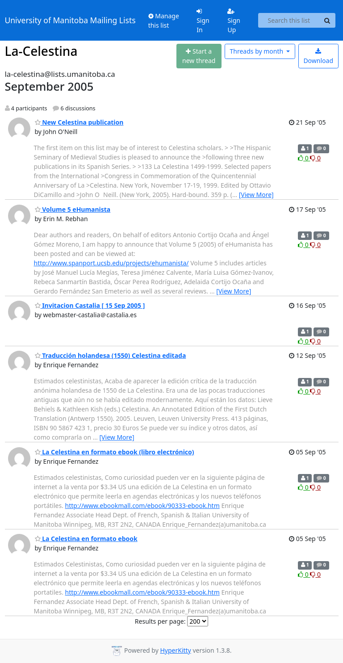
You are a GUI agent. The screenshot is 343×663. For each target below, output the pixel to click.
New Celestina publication (79, 122)
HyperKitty (175, 650)
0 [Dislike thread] (315, 158)
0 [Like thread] (304, 158)
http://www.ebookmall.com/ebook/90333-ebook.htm (142, 505)
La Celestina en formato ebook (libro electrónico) (114, 452)
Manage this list (163, 20)
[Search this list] (288, 20)
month (257, 51)
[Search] (327, 20)
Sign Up (233, 21)
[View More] (256, 194)
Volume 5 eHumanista (73, 209)
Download (318, 56)
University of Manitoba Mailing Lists (70, 20)
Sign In (203, 21)
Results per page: (160, 621)
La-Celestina (41, 50)
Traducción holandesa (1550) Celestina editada (110, 355)
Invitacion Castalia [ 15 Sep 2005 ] (90, 305)
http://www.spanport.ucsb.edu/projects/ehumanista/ (111, 263)
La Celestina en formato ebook (86, 538)
